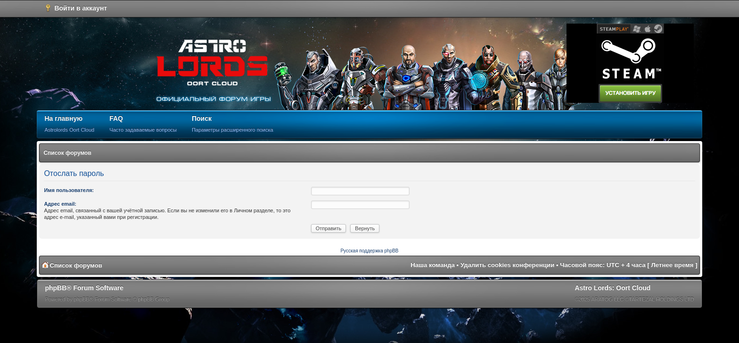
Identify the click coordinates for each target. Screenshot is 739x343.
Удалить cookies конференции (507, 264)
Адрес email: (60, 204)
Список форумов (67, 153)
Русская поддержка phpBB (369, 250)
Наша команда (433, 264)
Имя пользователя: (69, 190)
